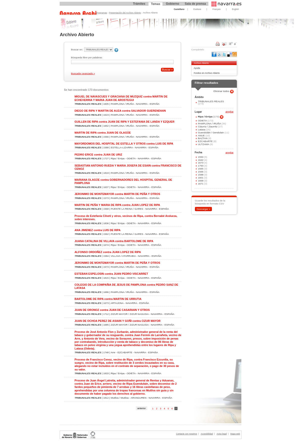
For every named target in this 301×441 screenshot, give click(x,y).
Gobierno (172, 3)
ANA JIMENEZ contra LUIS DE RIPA (98, 230)
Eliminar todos (221, 91)
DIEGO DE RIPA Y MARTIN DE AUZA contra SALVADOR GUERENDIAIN (120, 110)
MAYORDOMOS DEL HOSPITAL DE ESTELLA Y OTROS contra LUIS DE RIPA (124, 143)
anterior (141, 408)
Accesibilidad (207, 434)
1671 (201, 183)
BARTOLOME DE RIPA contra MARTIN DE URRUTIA (108, 298)
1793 (201, 165)
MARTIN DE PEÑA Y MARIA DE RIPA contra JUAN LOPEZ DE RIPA (117, 204)
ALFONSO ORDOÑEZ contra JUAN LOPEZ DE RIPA (108, 252)
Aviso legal (222, 434)
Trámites (139, 3)
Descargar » (203, 209)
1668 (201, 180)
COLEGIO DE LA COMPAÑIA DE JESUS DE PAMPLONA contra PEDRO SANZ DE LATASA (126, 286)
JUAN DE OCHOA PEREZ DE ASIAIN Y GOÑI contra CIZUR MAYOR (117, 320)
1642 (201, 160)
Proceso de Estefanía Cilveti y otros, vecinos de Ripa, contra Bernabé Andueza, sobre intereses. (126, 217)
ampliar (229, 112)
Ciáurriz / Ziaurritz (208, 126)
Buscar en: (77, 49)
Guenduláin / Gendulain (211, 132)
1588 (201, 174)
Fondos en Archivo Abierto (207, 73)
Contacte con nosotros (186, 434)
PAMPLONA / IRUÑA (210, 123)
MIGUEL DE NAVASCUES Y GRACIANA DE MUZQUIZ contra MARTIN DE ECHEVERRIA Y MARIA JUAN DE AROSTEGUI (121, 98)
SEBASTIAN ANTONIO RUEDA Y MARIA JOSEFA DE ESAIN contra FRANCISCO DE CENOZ (128, 167)
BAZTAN (203, 138)
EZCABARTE (205, 141)
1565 (201, 168)
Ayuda (197, 68)
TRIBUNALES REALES (211, 101)
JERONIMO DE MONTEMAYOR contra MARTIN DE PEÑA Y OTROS (117, 193)
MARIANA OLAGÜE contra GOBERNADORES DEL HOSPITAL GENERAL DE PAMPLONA (123, 181)
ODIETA (202, 120)
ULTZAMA (204, 144)
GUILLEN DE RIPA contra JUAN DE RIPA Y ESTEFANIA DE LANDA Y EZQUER (124, 121)
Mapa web (235, 434)
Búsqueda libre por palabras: (87, 57)
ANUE (201, 135)
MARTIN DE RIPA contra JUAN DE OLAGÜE (103, 132)
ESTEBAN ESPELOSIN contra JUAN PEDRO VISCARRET (111, 273)
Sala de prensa (195, 3)
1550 (201, 157)
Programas (101, 12)
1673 (201, 162)
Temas (155, 4)
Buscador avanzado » (83, 73)
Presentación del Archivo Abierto (125, 12)
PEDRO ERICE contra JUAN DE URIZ (98, 154)
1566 (201, 171)
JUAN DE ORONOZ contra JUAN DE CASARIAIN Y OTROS (112, 309)
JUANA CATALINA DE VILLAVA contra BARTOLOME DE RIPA (114, 241)
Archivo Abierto (201, 63)
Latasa (202, 129)
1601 (201, 177)
